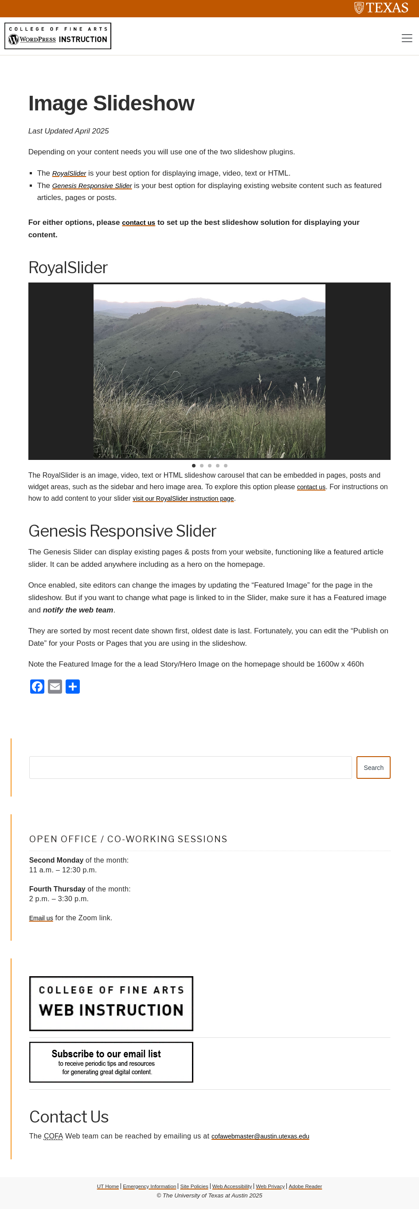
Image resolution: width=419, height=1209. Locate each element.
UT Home (95, 1189)
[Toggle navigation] (407, 39)
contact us (141, 224)
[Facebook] (37, 689)
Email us (42, 921)
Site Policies (192, 1189)
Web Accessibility (235, 1189)
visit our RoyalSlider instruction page (200, 500)
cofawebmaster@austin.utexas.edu (266, 1139)
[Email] (55, 689)
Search (371, 769)
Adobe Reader (317, 1189)
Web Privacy (278, 1189)
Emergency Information (142, 1189)
